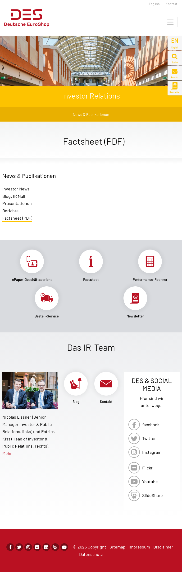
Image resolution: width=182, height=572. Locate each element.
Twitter (149, 438)
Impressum (139, 546)
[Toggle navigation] (170, 22)
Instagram (151, 452)
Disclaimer (163, 546)
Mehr (7, 453)
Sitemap (117, 546)
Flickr (147, 467)
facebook (150, 424)
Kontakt (171, 4)
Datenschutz (91, 554)
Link (32, 266)
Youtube (150, 481)
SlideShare (152, 495)
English (154, 4)
